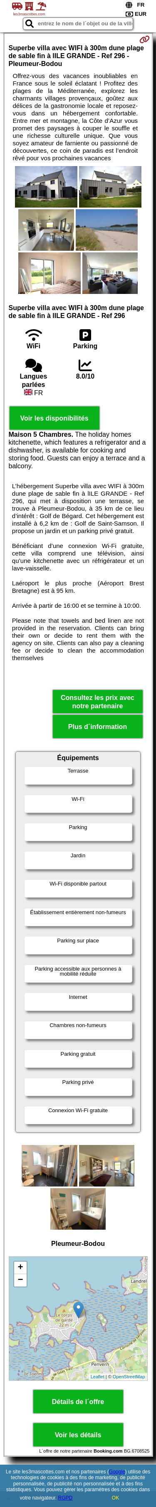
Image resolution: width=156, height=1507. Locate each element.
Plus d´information (97, 726)
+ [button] (20, 1268)
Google (117, 1472)
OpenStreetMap (129, 1376)
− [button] (20, 1280)
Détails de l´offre (78, 1401)
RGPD (65, 1498)
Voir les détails (78, 1434)
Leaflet (97, 1376)
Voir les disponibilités (54, 418)
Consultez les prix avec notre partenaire (97, 701)
